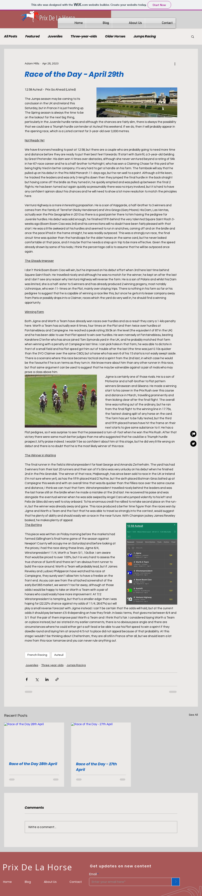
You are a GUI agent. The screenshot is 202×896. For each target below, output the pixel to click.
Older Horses (115, 36)
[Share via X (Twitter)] (37, 679)
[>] (175, 882)
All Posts (10, 36)
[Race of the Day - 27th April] (101, 739)
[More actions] (174, 63)
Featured (32, 36)
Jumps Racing (145, 36)
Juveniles (55, 36)
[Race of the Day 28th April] (34, 739)
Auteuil (58, 655)
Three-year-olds (84, 36)
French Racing (37, 655)
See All (193, 714)
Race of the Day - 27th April (96, 766)
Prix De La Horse (57, 17)
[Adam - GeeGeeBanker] (193, 443)
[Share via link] (57, 679)
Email (93, 874)
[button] (193, 36)
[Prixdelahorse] (193, 434)
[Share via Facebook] (27, 679)
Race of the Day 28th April (33, 763)
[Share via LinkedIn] (47, 679)
